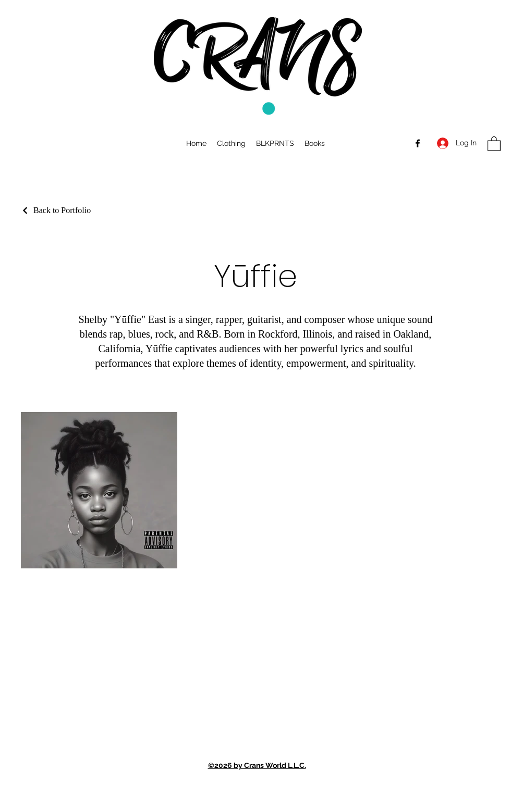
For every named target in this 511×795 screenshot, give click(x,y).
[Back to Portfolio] (56, 210)
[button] (494, 143)
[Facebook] (417, 143)
